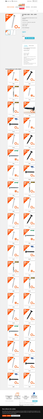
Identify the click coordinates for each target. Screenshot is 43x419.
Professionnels (14, 1)
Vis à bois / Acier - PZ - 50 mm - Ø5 (29, 98)
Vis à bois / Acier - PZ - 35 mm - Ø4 (13, 337)
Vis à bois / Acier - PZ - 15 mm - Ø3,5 (13, 162)
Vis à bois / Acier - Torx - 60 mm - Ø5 (13, 321)
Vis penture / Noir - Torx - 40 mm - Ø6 (14, 130)
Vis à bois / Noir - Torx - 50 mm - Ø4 (29, 162)
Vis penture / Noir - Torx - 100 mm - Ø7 (29, 178)
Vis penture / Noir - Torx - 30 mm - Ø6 (14, 385)
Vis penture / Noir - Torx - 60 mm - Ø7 (30, 369)
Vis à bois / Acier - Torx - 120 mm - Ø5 (13, 353)
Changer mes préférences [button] (15, 415)
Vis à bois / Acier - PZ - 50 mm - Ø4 (13, 98)
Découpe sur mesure (10, 7)
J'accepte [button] (4, 415)
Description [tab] (25, 45)
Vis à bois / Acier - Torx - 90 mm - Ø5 (13, 146)
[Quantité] (23, 38)
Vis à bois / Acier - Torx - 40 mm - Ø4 (29, 353)
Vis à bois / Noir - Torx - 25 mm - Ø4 (29, 146)
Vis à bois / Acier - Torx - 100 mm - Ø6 (29, 194)
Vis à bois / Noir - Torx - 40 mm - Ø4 (29, 321)
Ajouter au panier (30, 38)
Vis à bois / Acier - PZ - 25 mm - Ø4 (29, 130)
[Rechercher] (34, 11)
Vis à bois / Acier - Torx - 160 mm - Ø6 (13, 114)
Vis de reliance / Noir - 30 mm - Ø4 (29, 114)
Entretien (28, 7)
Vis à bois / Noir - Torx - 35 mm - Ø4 (29, 82)
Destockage (22, 8)
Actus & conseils (34, 7)
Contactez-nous (8, 1)
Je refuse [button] (8, 415)
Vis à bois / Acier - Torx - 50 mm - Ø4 (29, 337)
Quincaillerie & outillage (20, 7)
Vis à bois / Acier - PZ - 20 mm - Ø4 (13, 194)
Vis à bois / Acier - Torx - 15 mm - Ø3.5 (29, 305)
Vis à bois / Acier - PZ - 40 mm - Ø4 (13, 82)
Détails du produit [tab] (31, 45)
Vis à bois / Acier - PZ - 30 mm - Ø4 (13, 178)
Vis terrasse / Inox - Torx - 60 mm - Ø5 (29, 385)
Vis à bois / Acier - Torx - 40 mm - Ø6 (13, 369)
